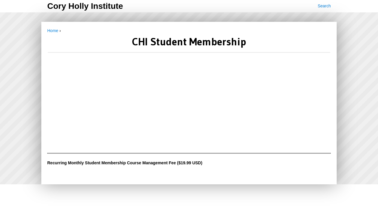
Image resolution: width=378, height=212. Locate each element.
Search (324, 6)
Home (52, 30)
